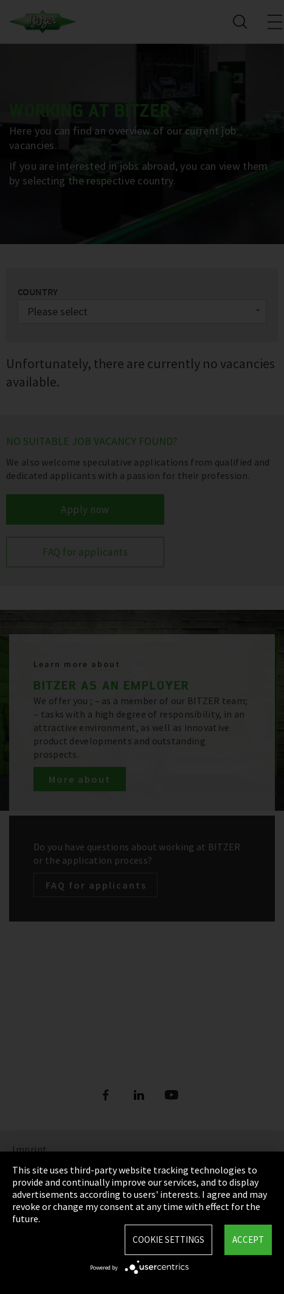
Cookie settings (168, 1239)
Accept (248, 1239)
